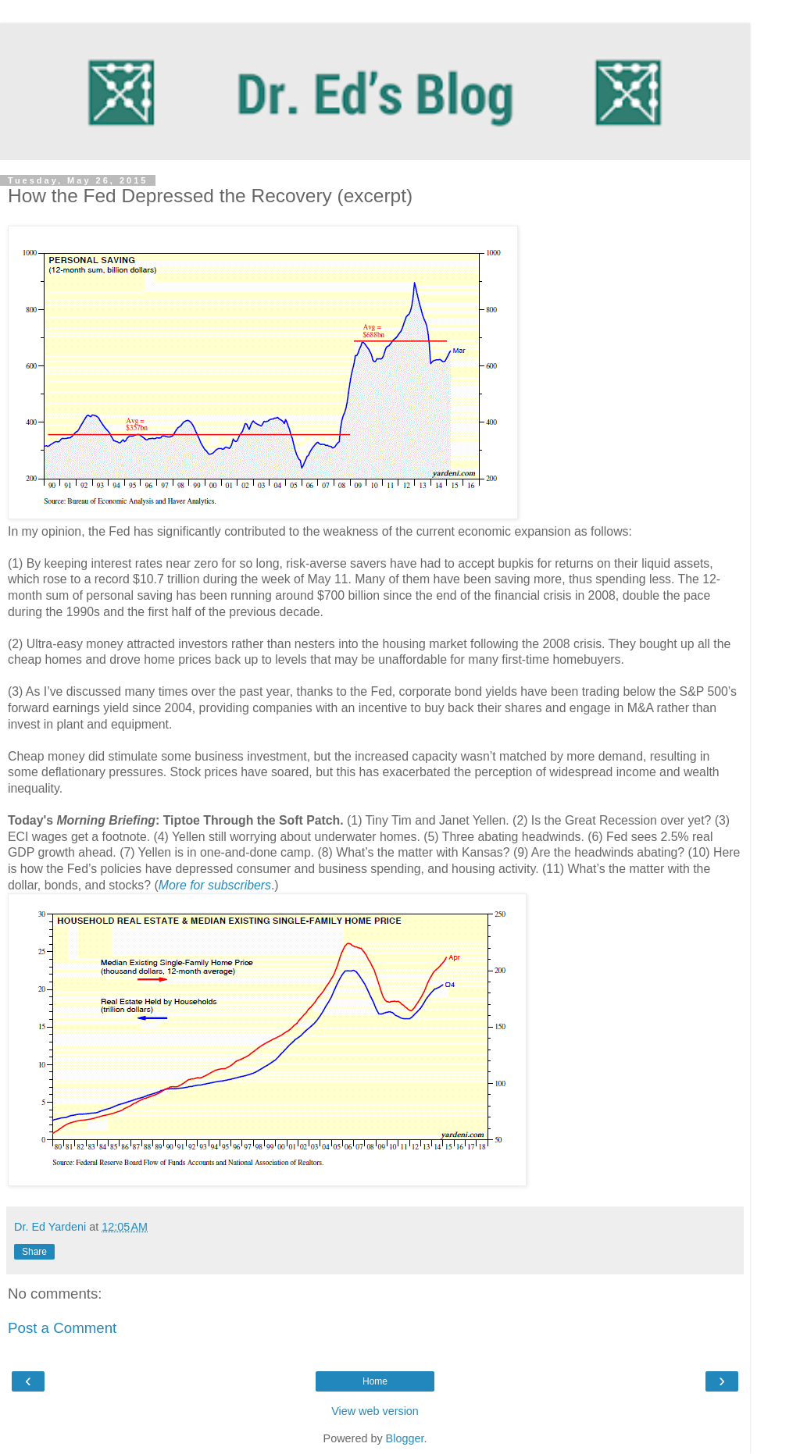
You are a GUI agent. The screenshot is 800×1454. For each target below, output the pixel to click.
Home (375, 1381)
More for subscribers (215, 885)
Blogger (405, 1438)
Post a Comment (62, 1328)
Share (34, 1251)
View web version (375, 1411)
